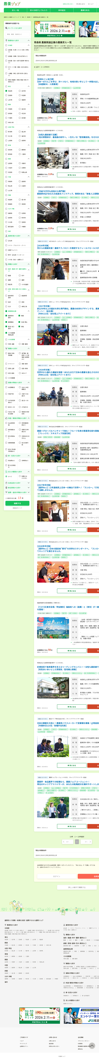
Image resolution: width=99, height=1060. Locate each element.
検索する (17, 503)
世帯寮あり (41, 793)
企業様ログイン (24, 1046)
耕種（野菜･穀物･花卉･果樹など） (75, 943)
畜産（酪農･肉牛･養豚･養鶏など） (75, 938)
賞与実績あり (91, 141)
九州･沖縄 (8, 976)
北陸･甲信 (8, 948)
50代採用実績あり (74, 788)
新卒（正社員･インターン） (45, 252)
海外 (6, 982)
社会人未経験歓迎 (67, 252)
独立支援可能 (82, 613)
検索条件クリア (17, 508)
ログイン (56, 876)
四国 (6, 971)
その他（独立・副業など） (45, 88)
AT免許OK (60, 141)
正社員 (39, 141)
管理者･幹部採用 (48, 437)
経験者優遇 (57, 437)
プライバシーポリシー (84, 1040)
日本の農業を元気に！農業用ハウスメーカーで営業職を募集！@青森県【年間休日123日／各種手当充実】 (68, 724)
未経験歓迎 (57, 88)
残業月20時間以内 (81, 141)
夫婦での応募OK (73, 613)
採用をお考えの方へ (54, 1046)
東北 (23, 17)
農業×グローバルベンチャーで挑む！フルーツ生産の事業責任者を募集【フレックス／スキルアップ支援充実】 (68, 432)
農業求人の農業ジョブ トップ (11, 17)
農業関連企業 (68, 949)
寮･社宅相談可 (65, 381)
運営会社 (80, 1049)
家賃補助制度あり (66, 88)
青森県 (28, 17)
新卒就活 (61, 10)
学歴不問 (53, 141)
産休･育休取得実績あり (44, 254)
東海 (6, 954)
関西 (6, 959)
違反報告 (51, 1043)
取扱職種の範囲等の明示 (84, 1046)
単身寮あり (64, 320)
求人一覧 (15, 10)
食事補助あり (77, 494)
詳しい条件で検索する (77, 887)
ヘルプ (21, 1040)
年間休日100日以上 (77, 673)
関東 (6, 943)
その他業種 (67, 956)
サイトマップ (23, 1043)
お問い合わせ (52, 1040)
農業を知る (85, 10)
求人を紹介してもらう (38, 10)
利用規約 (80, 1043)
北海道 (7, 928)
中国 (6, 965)
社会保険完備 (76, 88)
